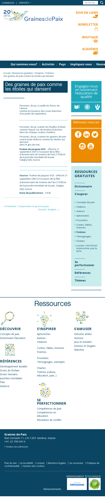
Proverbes (42, 358)
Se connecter (76, 463)
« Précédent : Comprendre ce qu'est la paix (26, 206)
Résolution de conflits (49, 420)
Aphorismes (43, 334)
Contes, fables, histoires (50, 348)
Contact (40, 463)
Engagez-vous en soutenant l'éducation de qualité (86, 91)
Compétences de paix (49, 408)
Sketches (79, 349)
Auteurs (41, 338)
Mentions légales (57, 463)
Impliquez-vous (81, 64)
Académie (90, 49)
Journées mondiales (11, 378)
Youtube (90, 149)
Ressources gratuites (22, 73)
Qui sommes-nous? (24, 64)
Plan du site (10, 463)
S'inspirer (39, 73)
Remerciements (52, 489)
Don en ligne (87, 13)
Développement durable (13, 366)
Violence (4, 386)
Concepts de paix (9, 334)
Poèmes (50, 73)
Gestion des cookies (34, 466)
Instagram (82, 149)
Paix (2, 382)
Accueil (6, 73)
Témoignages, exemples (51, 362)
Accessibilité (26, 463)
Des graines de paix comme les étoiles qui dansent (28, 76)
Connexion (8, 2)
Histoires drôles (83, 334)
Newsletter (88, 24)
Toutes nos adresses (17, 446)
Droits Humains (9, 374)
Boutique (90, 37)
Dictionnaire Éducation (12, 338)
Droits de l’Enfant (9, 370)
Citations (42, 341)
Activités (48, 64)
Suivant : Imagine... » (48, 209)
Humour (78, 338)
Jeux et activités (83, 341)
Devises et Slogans (85, 346)
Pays (62, 64)
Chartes (41, 368)
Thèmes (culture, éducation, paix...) (47, 373)
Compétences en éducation (46, 414)
